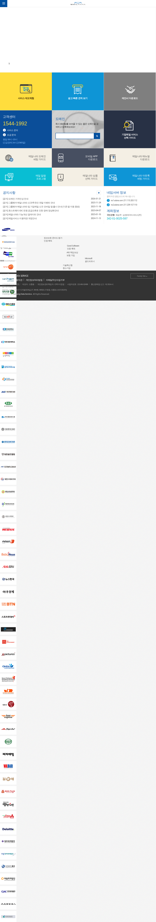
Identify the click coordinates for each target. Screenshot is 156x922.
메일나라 (78, 3)
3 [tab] (17, 63)
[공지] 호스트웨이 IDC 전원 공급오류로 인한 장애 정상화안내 (31, 210)
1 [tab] (9, 63)
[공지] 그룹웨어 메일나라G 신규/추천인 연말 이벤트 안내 (29, 202)
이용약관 (18, 280)
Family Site (142, 276)
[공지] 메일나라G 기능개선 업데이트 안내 (22, 214)
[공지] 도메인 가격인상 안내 (15, 199)
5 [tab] (26, 63)
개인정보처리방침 (34, 280)
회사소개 (6, 280)
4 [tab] (22, 63)
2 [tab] (13, 63)
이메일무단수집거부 (55, 280)
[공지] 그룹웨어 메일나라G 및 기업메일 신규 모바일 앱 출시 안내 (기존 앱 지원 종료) (41, 206)
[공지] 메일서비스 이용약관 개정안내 (20, 218)
